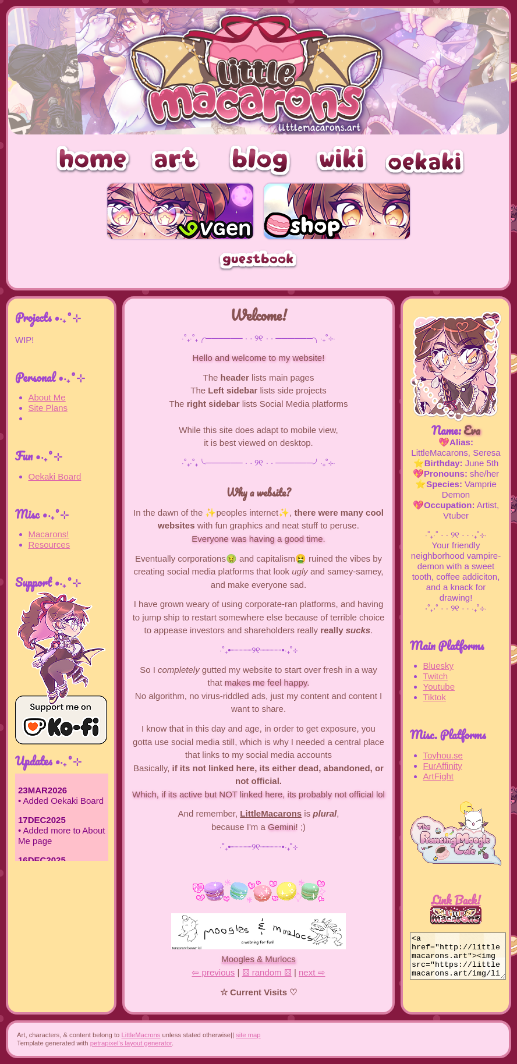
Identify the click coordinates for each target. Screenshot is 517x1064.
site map (248, 1034)
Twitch (435, 676)
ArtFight (438, 776)
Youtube (439, 686)
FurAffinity (442, 766)
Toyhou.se (443, 755)
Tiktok (434, 697)
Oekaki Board (55, 476)
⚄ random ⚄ (267, 972)
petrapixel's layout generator (131, 1043)
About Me (47, 397)
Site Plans (48, 408)
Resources (49, 544)
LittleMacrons (140, 1034)
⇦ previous (213, 972)
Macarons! (49, 534)
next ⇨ (312, 972)
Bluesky (438, 666)
